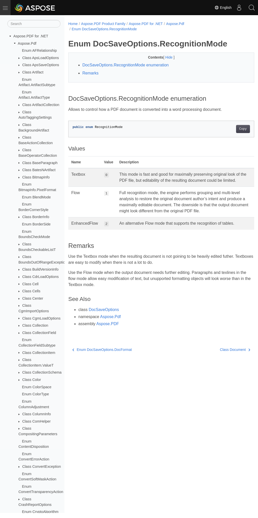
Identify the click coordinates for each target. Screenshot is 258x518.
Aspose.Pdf (27, 43)
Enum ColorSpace (36, 387)
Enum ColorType (35, 394)
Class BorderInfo (35, 217)
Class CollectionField (39, 333)
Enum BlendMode (36, 197)
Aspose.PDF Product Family (103, 24)
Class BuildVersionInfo (40, 269)
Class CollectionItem (38, 353)
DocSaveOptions (104, 316)
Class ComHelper (36, 421)
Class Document (222, 356)
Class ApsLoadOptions (40, 58)
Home (73, 24)
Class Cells (31, 291)
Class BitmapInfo (36, 177)
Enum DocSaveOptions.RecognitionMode (104, 29)
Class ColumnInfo (36, 414)
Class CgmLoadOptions (41, 318)
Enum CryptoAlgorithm (40, 512)
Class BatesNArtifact (38, 170)
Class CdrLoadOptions (40, 277)
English (223, 7)
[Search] (33, 24)
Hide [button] (163, 57)
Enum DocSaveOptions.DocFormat (102, 356)
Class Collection (35, 325)
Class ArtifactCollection (40, 105)
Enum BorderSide (36, 224)
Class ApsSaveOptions (40, 65)
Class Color (31, 380)
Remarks (90, 73)
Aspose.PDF (107, 330)
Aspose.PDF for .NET (30, 36)
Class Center (32, 298)
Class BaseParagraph (39, 163)
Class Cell (30, 284)
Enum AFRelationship (39, 50)
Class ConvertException (41, 466)
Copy (230, 129)
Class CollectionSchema (41, 372)
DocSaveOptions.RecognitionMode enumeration (125, 65)
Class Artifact (32, 72)
